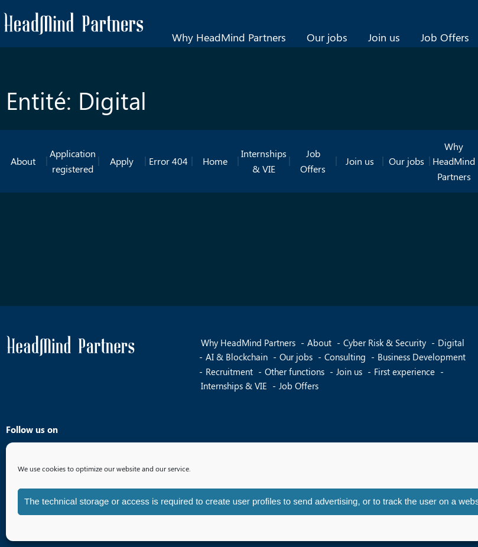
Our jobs (327, 37)
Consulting (345, 357)
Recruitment (229, 371)
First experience (404, 371)
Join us (384, 37)
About (23, 161)
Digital (451, 343)
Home (215, 161)
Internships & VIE (264, 161)
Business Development (422, 357)
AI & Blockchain (237, 357)
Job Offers (445, 37)
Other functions (294, 371)
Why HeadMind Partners (229, 37)
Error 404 (168, 161)
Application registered (73, 161)
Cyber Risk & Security (384, 343)
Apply (122, 161)
